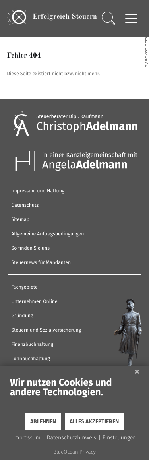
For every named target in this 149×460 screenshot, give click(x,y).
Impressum (27, 437)
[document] (74, 394)
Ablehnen (43, 422)
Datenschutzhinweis (71, 437)
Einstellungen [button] (119, 437)
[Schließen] (137, 372)
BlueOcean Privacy (74, 452)
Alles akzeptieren (94, 422)
